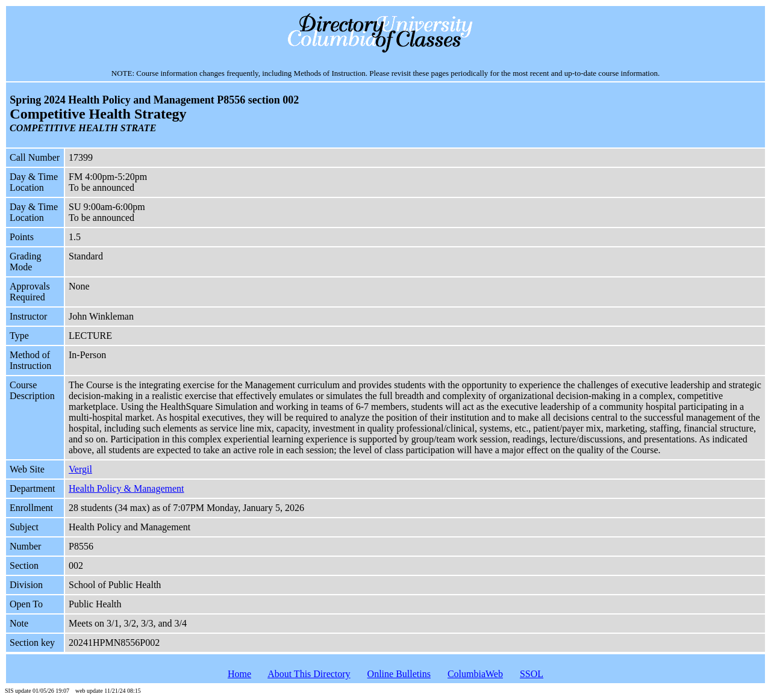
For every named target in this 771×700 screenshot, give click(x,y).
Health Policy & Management (126, 488)
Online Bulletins (399, 674)
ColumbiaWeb (475, 674)
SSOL (531, 674)
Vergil (80, 469)
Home (239, 674)
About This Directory (308, 674)
